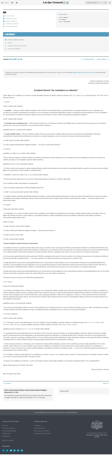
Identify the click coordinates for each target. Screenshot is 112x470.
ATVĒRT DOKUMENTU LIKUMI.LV (15, 40)
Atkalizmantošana (39, 428)
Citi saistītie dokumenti (13, 49)
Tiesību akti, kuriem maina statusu (17, 46)
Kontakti (5, 425)
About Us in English (8, 440)
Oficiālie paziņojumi (40, 421)
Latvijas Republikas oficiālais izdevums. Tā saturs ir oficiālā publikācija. (56, 412)
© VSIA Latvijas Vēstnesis (10, 421)
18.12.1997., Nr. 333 (15, 59)
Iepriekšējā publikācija (89, 59)
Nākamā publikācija (102, 59)
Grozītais (10, 43)
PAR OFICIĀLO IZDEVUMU (11, 26)
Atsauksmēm (6, 436)
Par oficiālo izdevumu (8, 428)
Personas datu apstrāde (9, 431)
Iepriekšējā (8, 383)
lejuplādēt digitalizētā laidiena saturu (82, 72)
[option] (28, 394)
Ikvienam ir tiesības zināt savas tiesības (96, 436)
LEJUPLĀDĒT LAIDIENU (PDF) (12, 23)
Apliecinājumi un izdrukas (41, 431)
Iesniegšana (37, 425)
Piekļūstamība (6, 433)
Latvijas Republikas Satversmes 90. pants (97, 433)
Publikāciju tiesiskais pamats (42, 433)
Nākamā (105, 383)
